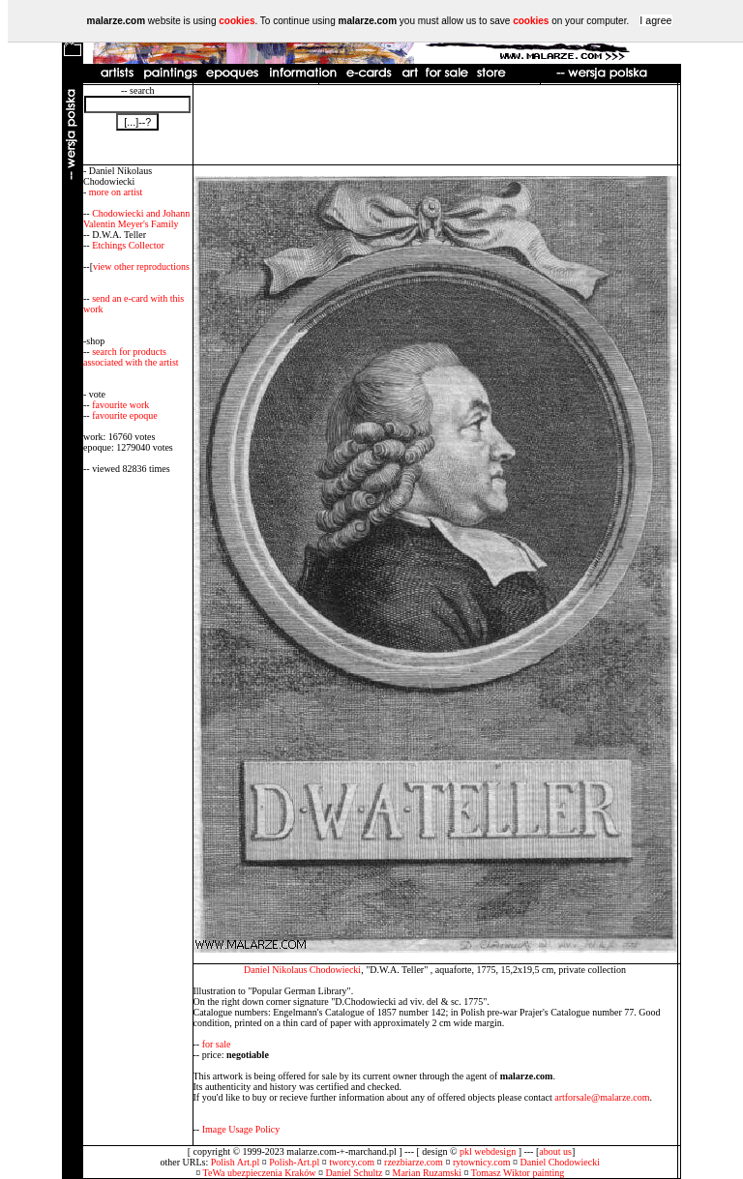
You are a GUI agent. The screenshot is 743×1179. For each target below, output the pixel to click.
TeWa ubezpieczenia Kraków (259, 1172)
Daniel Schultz (353, 1172)
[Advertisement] (435, 125)
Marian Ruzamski (427, 1172)
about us (555, 1151)
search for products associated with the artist (131, 357)
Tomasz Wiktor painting (517, 1172)
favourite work (120, 404)
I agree (655, 20)
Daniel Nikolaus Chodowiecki (302, 969)
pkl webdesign (488, 1151)
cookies (236, 20)
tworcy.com (351, 1162)
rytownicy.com (482, 1162)
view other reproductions (141, 266)
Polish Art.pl (235, 1162)
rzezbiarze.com (413, 1162)
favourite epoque (124, 415)
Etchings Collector (128, 245)
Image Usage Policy (241, 1129)
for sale (216, 1044)
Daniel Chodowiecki (560, 1162)
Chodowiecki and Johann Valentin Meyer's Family (136, 218)
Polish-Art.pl (294, 1162)
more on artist (116, 192)
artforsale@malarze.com (601, 1097)
